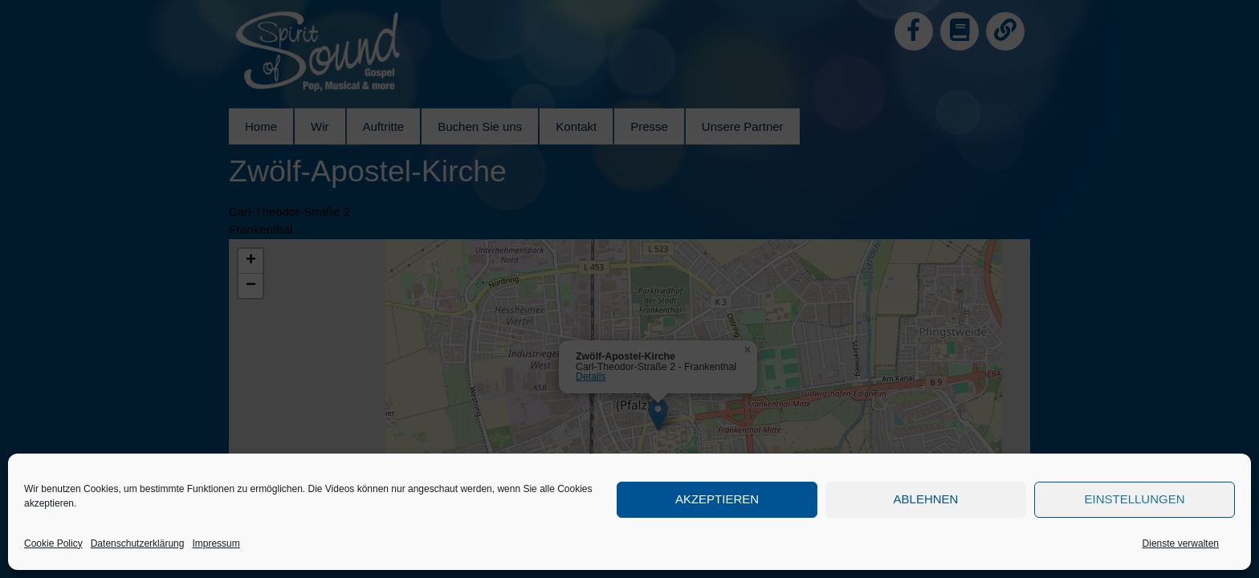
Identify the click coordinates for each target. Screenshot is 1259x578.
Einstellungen (1134, 499)
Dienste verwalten (1181, 543)
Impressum (215, 543)
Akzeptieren (717, 499)
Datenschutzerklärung (138, 543)
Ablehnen (926, 499)
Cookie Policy (53, 543)
